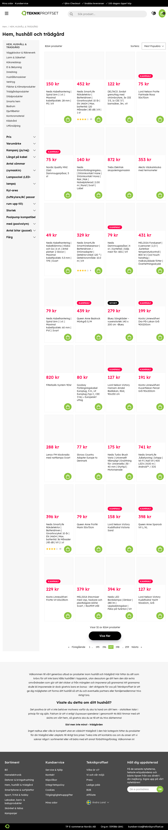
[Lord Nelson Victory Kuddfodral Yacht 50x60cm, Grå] (151, 571)
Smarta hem (13, 101)
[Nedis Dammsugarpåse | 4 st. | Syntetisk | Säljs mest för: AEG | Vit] (120, 217)
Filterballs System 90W (58, 385)
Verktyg (10, 81)
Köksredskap (13, 62)
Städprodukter (14, 96)
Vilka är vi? (92, 769)
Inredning (11, 72)
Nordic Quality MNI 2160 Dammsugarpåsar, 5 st (57, 172)
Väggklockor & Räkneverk (20, 52)
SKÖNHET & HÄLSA (14, 808)
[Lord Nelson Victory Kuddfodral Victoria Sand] (120, 498)
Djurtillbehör (13, 111)
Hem (4, 26)
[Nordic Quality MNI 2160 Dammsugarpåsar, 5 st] (59, 141)
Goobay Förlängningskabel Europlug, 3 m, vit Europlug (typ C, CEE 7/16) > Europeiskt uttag (88, 393)
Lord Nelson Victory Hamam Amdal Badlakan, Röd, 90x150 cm (119, 390)
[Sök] (107, 14)
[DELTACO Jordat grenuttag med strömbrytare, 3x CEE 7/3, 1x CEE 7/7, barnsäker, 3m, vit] (120, 66)
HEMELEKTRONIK (13, 774)
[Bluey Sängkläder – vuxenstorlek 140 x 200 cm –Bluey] (120, 292)
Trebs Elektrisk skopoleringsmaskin (119, 169)
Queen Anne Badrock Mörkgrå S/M (88, 320)
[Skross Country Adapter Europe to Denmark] (90, 429)
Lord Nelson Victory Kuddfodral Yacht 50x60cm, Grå (149, 599)
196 (104, 647)
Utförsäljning (13, 125)
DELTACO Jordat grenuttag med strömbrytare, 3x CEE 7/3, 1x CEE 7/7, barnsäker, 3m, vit (119, 97)
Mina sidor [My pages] (51, 802)
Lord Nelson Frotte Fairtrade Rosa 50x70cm (148, 94)
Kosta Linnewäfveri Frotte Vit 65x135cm (57, 598)
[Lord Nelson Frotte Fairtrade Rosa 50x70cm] (151, 66)
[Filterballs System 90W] (59, 359)
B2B (88, 789)
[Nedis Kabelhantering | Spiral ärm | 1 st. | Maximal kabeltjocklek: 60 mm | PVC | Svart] (59, 292)
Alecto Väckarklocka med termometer (149, 169)
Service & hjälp (54, 769)
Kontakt (49, 774)
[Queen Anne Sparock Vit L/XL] (151, 498)
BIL (6, 769)
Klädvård (11, 120)
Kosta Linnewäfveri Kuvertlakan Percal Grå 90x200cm (149, 388)
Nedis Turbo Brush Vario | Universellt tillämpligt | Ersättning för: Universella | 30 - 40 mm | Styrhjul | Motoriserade (120, 462)
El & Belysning (14, 67)
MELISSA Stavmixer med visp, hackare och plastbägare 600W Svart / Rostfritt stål (89, 601)
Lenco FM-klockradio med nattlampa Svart (58, 456)
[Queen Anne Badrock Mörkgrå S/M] (90, 292)
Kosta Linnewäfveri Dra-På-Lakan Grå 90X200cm (149, 321)
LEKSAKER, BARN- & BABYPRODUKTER (15, 801)
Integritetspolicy (54, 784)
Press (89, 779)
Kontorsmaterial (15, 115)
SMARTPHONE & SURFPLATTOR (19, 789)
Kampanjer (11, 813)
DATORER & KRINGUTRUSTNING (19, 779)
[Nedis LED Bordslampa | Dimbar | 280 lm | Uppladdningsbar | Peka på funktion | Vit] (120, 571)
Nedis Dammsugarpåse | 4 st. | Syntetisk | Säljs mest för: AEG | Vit (119, 247)
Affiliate (91, 794)
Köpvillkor (51, 779)
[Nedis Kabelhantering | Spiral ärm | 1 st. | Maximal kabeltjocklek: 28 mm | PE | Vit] (59, 66)
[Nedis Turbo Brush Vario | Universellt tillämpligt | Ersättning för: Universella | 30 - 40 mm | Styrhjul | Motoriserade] (120, 429)
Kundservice (21, 3)
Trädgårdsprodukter (17, 91)
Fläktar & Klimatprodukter (20, 86)
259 (127, 647)
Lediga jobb (93, 784)
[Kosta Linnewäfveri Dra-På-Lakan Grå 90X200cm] (151, 292)
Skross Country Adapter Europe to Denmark (87, 457)
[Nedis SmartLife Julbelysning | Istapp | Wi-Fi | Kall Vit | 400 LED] (151, 429)
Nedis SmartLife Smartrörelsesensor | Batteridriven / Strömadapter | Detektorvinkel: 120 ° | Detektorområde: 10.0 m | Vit (89, 251)
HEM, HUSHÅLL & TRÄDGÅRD (24, 26)
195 (97, 647)
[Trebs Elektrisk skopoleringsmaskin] (120, 141)
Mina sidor (7, 3)
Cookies (50, 789)
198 (117, 647)
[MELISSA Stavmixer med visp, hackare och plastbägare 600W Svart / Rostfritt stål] (90, 571)
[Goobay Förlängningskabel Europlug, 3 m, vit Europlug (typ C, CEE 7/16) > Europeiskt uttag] (90, 359)
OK (160, 789)
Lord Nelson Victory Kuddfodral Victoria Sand (119, 527)
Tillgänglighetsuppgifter (59, 794)
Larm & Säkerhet (15, 57)
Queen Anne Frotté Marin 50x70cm (87, 526)
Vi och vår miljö (95, 774)
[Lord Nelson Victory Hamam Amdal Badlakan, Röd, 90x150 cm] (120, 359)
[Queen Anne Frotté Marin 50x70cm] (90, 498)
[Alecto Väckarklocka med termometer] (151, 141)
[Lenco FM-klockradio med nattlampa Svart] (59, 429)
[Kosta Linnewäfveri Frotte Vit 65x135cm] (59, 571)
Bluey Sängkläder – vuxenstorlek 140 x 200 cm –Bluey (118, 321)
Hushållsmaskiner (16, 77)
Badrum (10, 106)
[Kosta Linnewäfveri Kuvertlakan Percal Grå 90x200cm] (151, 359)
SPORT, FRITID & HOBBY (16, 794)
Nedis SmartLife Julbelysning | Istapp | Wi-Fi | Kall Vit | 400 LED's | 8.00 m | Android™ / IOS (150, 460)
